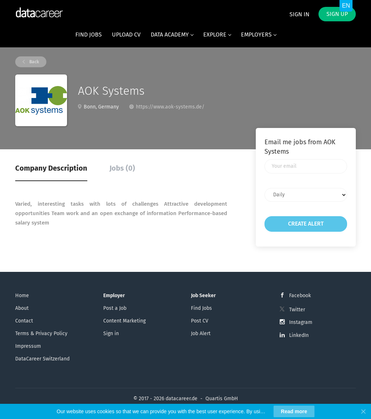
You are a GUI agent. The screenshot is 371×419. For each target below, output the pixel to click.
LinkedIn (299, 335)
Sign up (337, 13)
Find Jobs (201, 308)
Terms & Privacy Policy (41, 333)
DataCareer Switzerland (42, 359)
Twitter (297, 310)
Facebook (300, 295)
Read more (294, 411)
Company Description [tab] (51, 168)
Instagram (300, 322)
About (22, 308)
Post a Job (114, 308)
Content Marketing (124, 321)
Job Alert (200, 333)
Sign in (299, 14)
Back (33, 61)
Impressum (28, 346)
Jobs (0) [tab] (122, 168)
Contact (24, 321)
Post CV (199, 321)
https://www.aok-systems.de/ (170, 107)
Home (22, 295)
